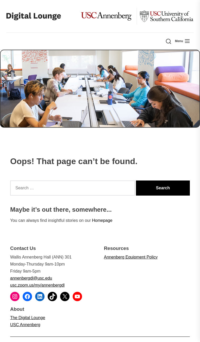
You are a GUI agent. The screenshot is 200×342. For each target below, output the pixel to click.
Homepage (102, 220)
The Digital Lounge (27, 317)
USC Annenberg (25, 324)
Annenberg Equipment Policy (131, 257)
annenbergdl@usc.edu (31, 278)
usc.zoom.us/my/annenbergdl (37, 285)
